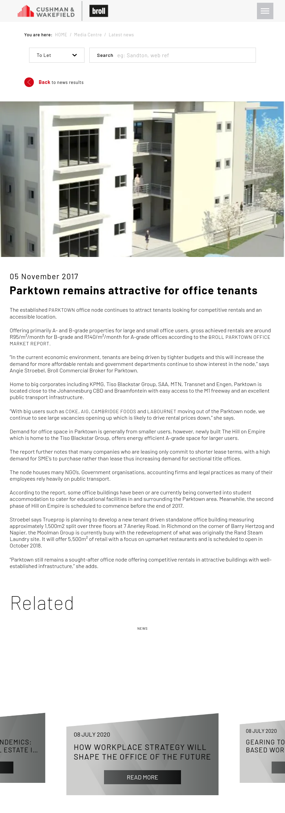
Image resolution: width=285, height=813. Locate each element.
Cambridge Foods (113, 411)
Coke (71, 411)
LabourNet (161, 411)
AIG (85, 411)
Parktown (62, 310)
